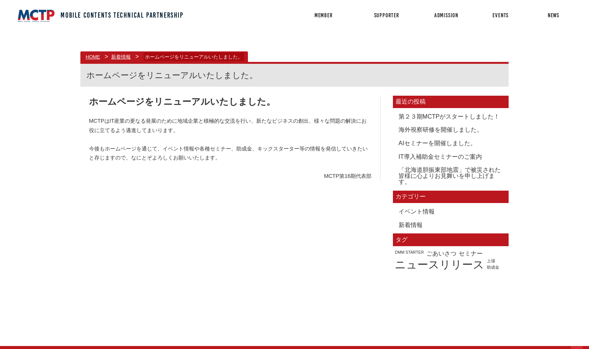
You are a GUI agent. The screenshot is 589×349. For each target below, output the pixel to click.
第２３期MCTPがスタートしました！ (449, 116)
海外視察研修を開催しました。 (441, 129)
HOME (93, 57)
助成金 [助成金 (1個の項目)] (493, 267)
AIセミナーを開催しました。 (437, 143)
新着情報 (121, 57)
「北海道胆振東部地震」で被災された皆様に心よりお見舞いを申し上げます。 (450, 176)
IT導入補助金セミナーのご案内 (440, 156)
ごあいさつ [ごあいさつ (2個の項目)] (441, 253)
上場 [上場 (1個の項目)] (491, 261)
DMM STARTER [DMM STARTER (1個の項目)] (409, 252)
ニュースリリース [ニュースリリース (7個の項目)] (439, 264)
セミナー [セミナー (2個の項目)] (471, 253)
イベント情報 (417, 211)
